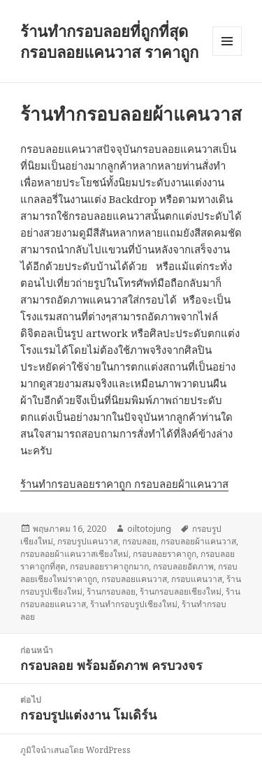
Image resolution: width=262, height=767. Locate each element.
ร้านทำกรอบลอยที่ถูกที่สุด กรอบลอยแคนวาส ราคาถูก (109, 41)
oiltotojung (149, 529)
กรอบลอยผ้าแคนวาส (198, 541)
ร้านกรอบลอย (111, 591)
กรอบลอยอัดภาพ (183, 566)
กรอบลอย (139, 541)
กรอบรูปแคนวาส (87, 541)
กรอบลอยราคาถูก (164, 554)
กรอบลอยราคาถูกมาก (109, 566)
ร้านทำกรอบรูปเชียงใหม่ (133, 604)
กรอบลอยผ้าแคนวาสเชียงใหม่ (74, 554)
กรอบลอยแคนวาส (134, 579)
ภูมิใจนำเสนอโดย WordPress (75, 750)
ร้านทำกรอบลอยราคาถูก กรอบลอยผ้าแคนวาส (124, 484)
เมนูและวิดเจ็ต (227, 41)
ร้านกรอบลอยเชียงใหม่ (180, 591)
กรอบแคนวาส (196, 579)
